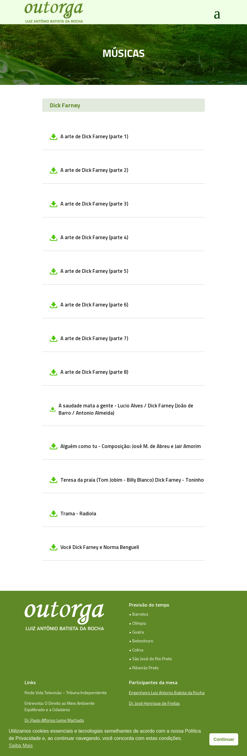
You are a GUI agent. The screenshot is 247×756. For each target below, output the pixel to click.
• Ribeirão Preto (144, 667)
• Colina (136, 650)
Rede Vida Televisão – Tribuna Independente (66, 692)
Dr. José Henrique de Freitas (154, 703)
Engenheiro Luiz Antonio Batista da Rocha (167, 692)
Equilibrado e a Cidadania (47, 709)
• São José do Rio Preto (150, 658)
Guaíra (138, 632)
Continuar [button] (224, 739)
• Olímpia (137, 623)
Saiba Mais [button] (21, 745)
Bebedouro (142, 640)
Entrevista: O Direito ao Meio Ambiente (60, 703)
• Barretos (138, 614)
